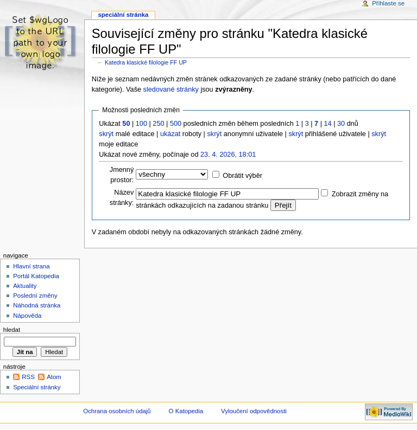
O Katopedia (186, 411)
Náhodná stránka (36, 305)
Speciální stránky (36, 387)
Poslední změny (35, 295)
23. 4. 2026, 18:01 (228, 154)
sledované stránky (171, 89)
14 (328, 123)
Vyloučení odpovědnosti (254, 411)
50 (126, 123)
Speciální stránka (123, 14)
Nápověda (27, 315)
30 (341, 123)
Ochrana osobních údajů (116, 411)
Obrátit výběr (242, 175)
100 (141, 123)
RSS (28, 377)
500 (175, 123)
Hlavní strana (31, 266)
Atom (54, 377)
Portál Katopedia (36, 276)
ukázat (170, 134)
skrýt (106, 134)
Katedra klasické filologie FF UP (146, 62)
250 (158, 123)
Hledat (11, 329)
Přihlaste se (388, 3)
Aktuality (24, 286)
